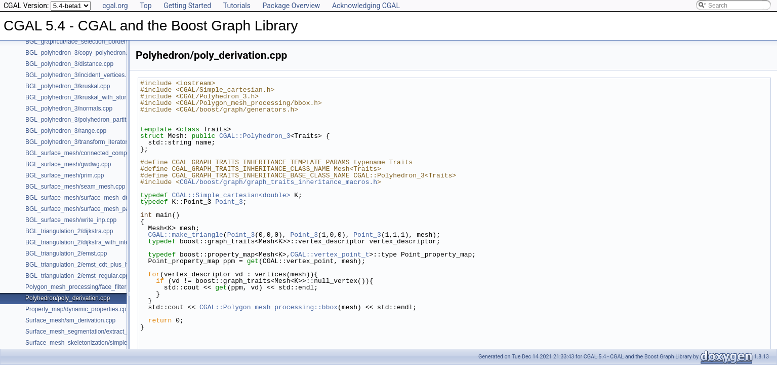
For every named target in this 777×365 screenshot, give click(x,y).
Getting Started (187, 6)
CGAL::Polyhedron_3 (254, 135)
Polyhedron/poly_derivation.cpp (67, 298)
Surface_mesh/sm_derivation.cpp (70, 320)
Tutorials (237, 6)
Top (146, 6)
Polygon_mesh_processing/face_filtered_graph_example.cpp (107, 286)
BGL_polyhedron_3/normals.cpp (68, 108)
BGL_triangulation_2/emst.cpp (66, 253)
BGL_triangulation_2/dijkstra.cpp (69, 231)
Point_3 (229, 201)
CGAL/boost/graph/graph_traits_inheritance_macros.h (278, 182)
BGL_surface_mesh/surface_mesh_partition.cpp (90, 208)
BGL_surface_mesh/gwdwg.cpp (68, 164)
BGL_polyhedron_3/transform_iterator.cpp (81, 141)
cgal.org (115, 6)
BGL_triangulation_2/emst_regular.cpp (77, 275)
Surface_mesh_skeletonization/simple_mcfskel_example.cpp (107, 342)
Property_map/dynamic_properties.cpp (77, 309)
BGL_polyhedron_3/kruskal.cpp (67, 86)
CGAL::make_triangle (185, 234)
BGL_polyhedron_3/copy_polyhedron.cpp (81, 52)
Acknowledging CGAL (366, 6)
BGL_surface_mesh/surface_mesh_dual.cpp (85, 197)
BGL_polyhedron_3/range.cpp (65, 130)
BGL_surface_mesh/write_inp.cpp (70, 220)
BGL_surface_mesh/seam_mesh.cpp (75, 186)
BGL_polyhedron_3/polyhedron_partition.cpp (85, 119)
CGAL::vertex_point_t (329, 254)
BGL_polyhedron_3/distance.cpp (69, 63)
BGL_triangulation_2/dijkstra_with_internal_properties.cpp (103, 242)
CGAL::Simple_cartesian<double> (231, 195)
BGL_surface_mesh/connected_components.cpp (91, 153)
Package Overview (291, 6)
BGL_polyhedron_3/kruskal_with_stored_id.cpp (89, 97)
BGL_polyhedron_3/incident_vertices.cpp (80, 75)
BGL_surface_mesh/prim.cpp (64, 175)
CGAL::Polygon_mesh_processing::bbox (268, 307)
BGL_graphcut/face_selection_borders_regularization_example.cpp (116, 41)
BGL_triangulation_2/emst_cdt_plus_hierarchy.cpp (93, 264)
